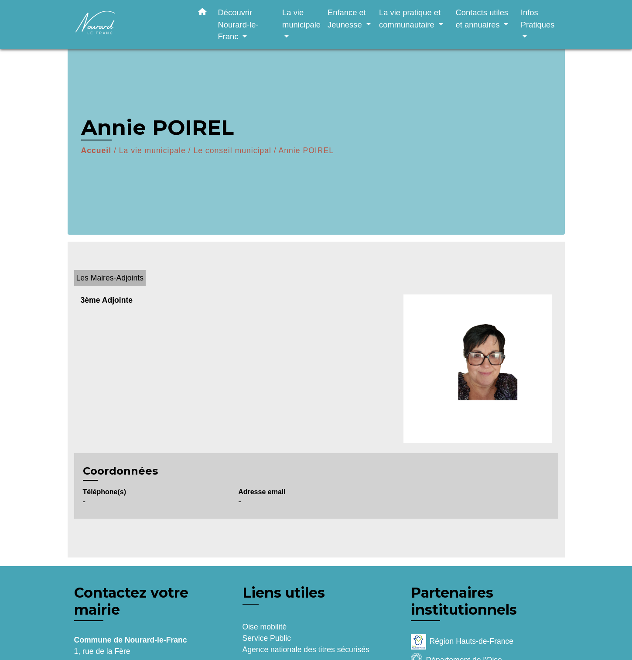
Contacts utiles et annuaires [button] (481, 18)
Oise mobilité (265, 626)
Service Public (267, 638)
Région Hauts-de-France (462, 642)
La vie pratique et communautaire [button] (410, 18)
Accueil (96, 150)
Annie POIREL (306, 150)
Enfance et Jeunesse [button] (347, 18)
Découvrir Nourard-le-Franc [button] (238, 24)
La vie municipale (152, 150)
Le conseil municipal (232, 150)
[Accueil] (128, 24)
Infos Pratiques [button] (538, 18)
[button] (202, 13)
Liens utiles (284, 592)
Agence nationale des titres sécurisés (306, 649)
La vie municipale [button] (301, 18)
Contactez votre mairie (131, 601)
